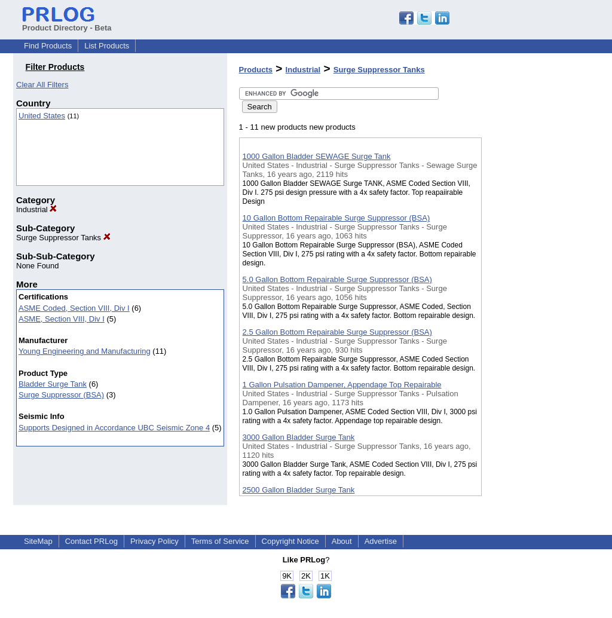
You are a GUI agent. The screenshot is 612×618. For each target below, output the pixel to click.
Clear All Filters (42, 84)
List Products (106, 45)
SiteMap (38, 541)
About (342, 541)
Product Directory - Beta (67, 23)
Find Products (48, 45)
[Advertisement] (541, 310)
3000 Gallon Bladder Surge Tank (299, 437)
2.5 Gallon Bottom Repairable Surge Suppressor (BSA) (337, 332)
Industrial (36, 209)
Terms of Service (220, 541)
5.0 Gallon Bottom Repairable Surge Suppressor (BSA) (337, 279)
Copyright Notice (290, 541)
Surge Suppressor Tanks (63, 237)
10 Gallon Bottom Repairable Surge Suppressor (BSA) (336, 217)
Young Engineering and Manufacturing (85, 351)
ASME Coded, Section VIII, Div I (74, 308)
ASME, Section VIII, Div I (62, 318)
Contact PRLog (91, 541)
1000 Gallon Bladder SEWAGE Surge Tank (317, 156)
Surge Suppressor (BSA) (61, 394)
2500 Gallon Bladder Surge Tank (299, 489)
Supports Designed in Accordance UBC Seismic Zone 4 (114, 427)
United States (42, 115)
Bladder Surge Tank (53, 384)
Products (256, 69)
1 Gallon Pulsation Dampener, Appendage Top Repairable (342, 384)
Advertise (381, 541)
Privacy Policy (154, 541)
